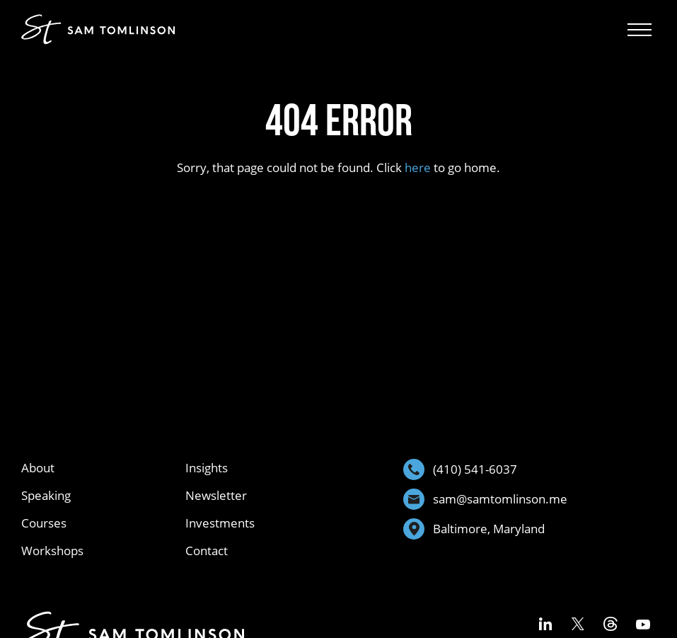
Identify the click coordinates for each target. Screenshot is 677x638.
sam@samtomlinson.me (485, 499)
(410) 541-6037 (460, 469)
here (418, 167)
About (37, 468)
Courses (43, 523)
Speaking (46, 495)
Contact (206, 550)
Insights (206, 468)
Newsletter (216, 495)
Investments (220, 523)
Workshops (52, 550)
